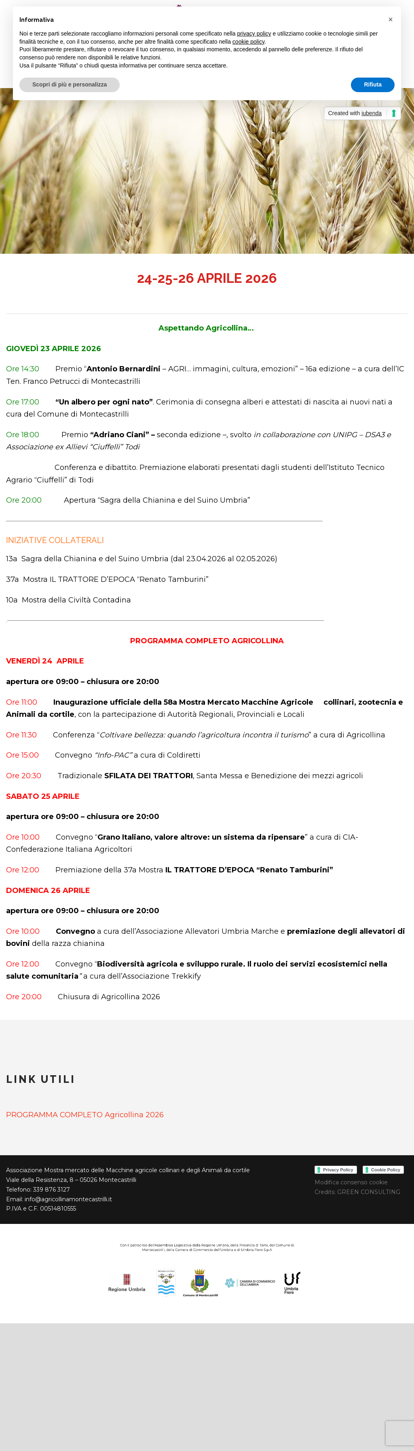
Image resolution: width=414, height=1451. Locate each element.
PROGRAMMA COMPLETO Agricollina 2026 (85, 1114)
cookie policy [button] (248, 41)
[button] (390, 19)
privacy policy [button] (254, 33)
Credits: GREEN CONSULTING (357, 1192)
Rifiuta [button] (373, 84)
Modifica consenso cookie (351, 1182)
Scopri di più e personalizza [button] (69, 84)
